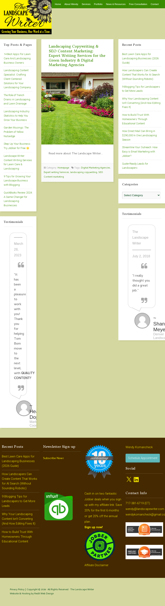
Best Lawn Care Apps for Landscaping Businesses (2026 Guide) (140, 58)
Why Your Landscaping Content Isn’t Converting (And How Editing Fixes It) (141, 103)
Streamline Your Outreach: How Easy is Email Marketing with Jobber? (140, 151)
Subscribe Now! (53, 458)
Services (86, 4)
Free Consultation (138, 4)
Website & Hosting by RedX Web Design (32, 594)
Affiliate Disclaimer (96, 565)
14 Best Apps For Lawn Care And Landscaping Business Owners (17, 58)
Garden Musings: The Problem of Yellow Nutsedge (16, 131)
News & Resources (116, 4)
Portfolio (98, 4)
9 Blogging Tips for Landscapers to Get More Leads (18, 501)
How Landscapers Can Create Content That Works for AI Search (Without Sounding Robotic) (141, 74)
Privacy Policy (17, 590)
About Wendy (71, 4)
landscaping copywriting (83, 172)
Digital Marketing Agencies (95, 168)
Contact (155, 4)
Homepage (63, 168)
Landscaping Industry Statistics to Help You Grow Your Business (16, 115)
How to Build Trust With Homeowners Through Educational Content (135, 119)
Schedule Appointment (142, 458)
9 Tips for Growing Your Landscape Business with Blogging (17, 180)
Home (58, 4)
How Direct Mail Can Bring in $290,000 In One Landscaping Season (139, 135)
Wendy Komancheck (139, 447)
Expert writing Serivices (56, 172)
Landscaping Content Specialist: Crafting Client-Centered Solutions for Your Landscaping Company (17, 79)
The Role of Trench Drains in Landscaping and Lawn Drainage (17, 99)
